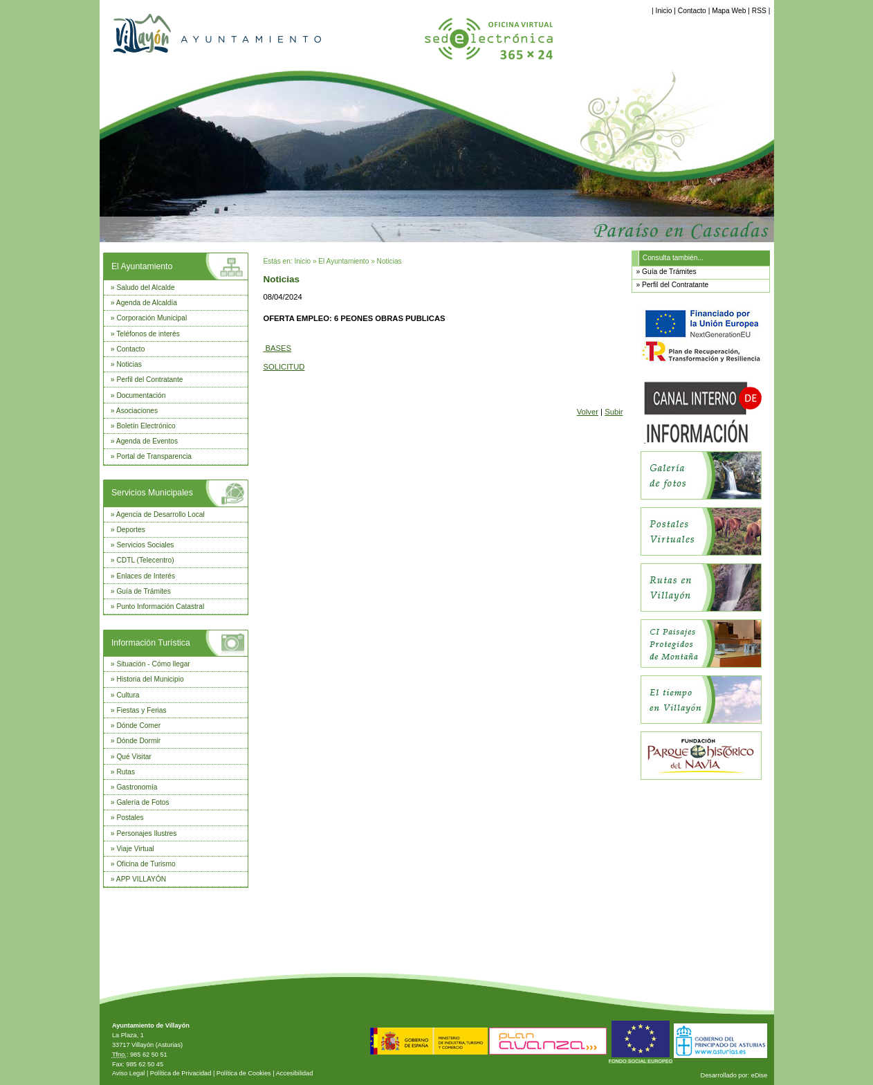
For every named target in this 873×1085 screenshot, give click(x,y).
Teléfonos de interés (148, 334)
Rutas (125, 772)
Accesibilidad (294, 1073)
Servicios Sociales (145, 545)
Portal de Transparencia (154, 456)
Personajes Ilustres (146, 833)
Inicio (664, 11)
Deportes (130, 530)
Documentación (140, 395)
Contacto (692, 11)
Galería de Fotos (142, 802)
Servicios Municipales (152, 493)
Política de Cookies (244, 1073)
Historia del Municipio (149, 679)
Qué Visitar (133, 756)
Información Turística (150, 643)
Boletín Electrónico (145, 426)
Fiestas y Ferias (141, 710)
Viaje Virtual (135, 848)
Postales (129, 817)
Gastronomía (136, 787)
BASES (277, 348)
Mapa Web (729, 11)
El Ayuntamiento (141, 266)
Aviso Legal (128, 1073)
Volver (587, 412)
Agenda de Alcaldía (146, 303)
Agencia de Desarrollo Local (160, 514)
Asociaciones (137, 410)
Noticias (128, 364)
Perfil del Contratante (149, 379)
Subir (614, 412)
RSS (759, 11)
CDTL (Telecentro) (145, 560)
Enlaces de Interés (145, 576)
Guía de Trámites (143, 591)
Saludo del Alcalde (145, 287)
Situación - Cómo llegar (153, 664)
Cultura (127, 695)
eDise (759, 1075)
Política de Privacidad (181, 1073)
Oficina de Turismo (145, 864)
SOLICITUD (283, 367)
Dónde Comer (138, 725)
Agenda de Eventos (147, 441)
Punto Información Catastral (160, 606)
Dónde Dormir (138, 741)
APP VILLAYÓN (141, 879)
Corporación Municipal (151, 318)
